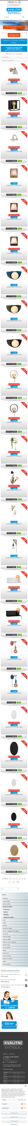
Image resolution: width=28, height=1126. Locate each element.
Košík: (15, 1)
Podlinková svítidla (8, 917)
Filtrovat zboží (14, 34)
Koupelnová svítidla (7, 928)
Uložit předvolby (14, 1121)
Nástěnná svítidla (7, 906)
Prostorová (6, 40)
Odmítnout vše (14, 1117)
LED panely (5, 934)
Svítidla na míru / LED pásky (9, 942)
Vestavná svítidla (7, 936)
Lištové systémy (6, 947)
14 (13, 881)
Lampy (4, 923)
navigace (14, 17)
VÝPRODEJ (5, 898)
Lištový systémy (6, 964)
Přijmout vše (14, 1113)
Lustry (4, 920)
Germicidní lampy (7, 956)
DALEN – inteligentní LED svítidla (10, 931)
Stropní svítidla (6, 901)
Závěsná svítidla (6, 904)
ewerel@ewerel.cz (12, 1062)
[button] (26, 1086)
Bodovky (5, 925)
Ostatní (4, 950)
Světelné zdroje (6, 945)
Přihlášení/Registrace (14, 4)
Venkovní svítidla (7, 939)
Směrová (14, 40)
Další (18, 881)
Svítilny (4, 961)
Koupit (19, 93)
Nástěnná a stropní (7, 958)
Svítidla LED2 (6, 953)
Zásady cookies (14, 1124)
